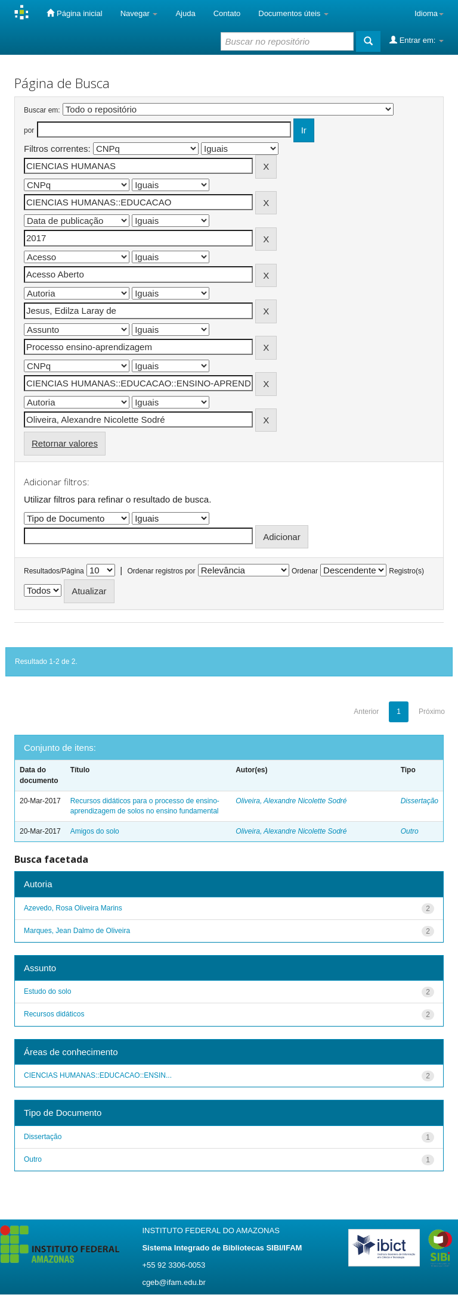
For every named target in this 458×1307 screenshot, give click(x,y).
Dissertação (419, 801)
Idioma (429, 13)
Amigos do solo (94, 831)
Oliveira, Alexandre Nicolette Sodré (291, 801)
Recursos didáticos (54, 1014)
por (29, 130)
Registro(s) (406, 571)
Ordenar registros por (161, 571)
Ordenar (305, 571)
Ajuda (185, 13)
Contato (227, 13)
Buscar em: (42, 110)
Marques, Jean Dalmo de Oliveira (77, 931)
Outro (410, 831)
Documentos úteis (293, 13)
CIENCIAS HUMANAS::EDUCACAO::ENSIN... (98, 1075)
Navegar (139, 13)
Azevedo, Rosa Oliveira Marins (73, 908)
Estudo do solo (47, 991)
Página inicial (74, 13)
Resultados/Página (54, 571)
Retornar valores (65, 443)
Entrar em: (416, 40)
